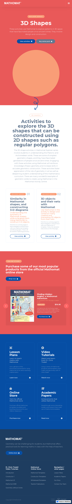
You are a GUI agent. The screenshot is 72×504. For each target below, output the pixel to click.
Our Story (57, 480)
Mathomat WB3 (11, 484)
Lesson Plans (58, 473)
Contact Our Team (60, 484)
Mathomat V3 (10, 480)
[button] (68, 3)
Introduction (10, 473)
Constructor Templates (38, 476)
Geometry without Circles (14, 488)
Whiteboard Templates (38, 480)
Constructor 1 (10, 476)
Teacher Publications (37, 484)
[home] (12, 3)
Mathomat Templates (38, 473)
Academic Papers (60, 476)
